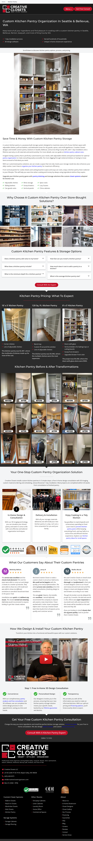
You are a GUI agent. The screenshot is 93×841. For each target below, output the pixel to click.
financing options (77, 706)
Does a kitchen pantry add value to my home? (21, 259)
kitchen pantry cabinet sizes (74, 152)
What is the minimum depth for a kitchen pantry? (23, 274)
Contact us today (71, 724)
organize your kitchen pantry (32, 166)
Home (3, 2)
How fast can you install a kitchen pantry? (65, 259)
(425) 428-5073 (9, 776)
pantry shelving (38, 176)
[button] (68, 9)
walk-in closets (48, 727)
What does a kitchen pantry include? (18, 266)
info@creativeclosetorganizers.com (16, 780)
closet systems (75, 176)
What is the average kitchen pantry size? (65, 276)
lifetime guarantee (50, 708)
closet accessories (68, 727)
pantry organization (9, 158)
